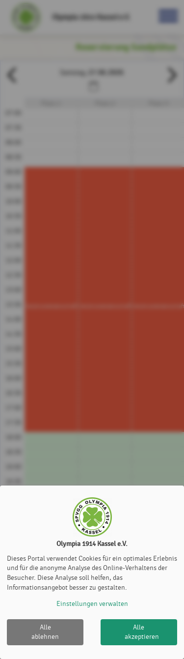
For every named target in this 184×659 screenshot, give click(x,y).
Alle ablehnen (45, 632)
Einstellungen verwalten (92, 603)
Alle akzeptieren (142, 632)
